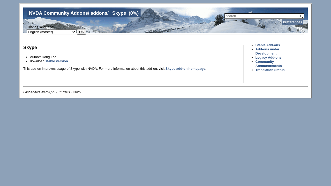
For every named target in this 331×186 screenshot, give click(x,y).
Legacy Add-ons (268, 57)
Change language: (40, 27)
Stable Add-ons (267, 45)
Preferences (292, 22)
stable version (56, 61)
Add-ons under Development (267, 51)
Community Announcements (268, 64)
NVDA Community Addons (58, 13)
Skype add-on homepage (185, 69)
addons (99, 13)
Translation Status (270, 70)
